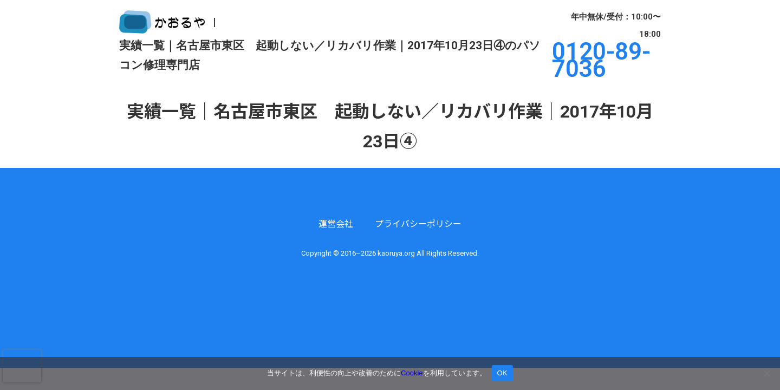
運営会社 (335, 224)
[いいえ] (766, 373)
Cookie (411, 373)
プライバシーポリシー (418, 224)
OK (502, 373)
